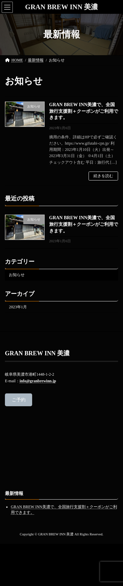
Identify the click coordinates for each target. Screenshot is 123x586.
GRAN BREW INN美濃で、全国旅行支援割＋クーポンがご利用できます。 (83, 111)
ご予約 (19, 399)
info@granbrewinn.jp (38, 381)
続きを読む (103, 176)
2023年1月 (18, 307)
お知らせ (17, 274)
